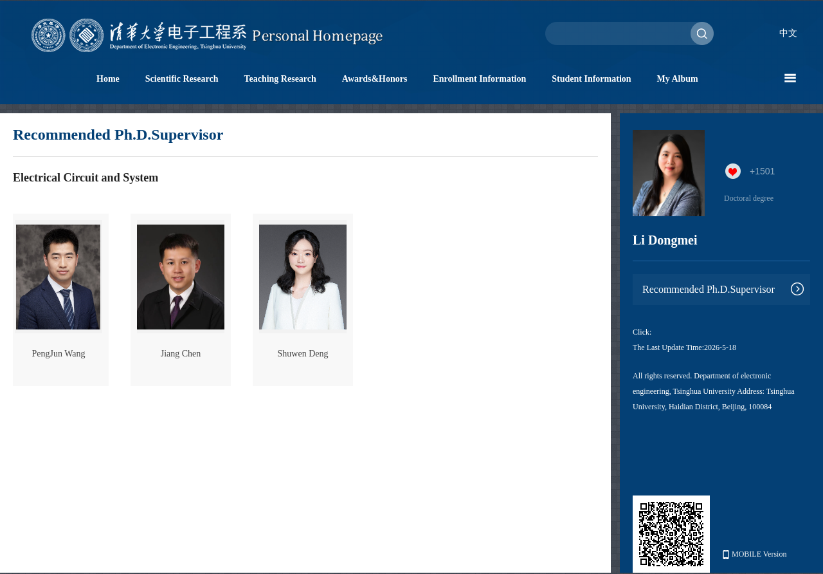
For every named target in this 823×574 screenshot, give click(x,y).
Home (108, 79)
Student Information (591, 79)
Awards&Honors (375, 79)
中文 (788, 33)
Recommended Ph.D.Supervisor (708, 289)
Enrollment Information (479, 79)
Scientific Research (182, 79)
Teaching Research (280, 79)
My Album (677, 79)
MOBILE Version (754, 554)
